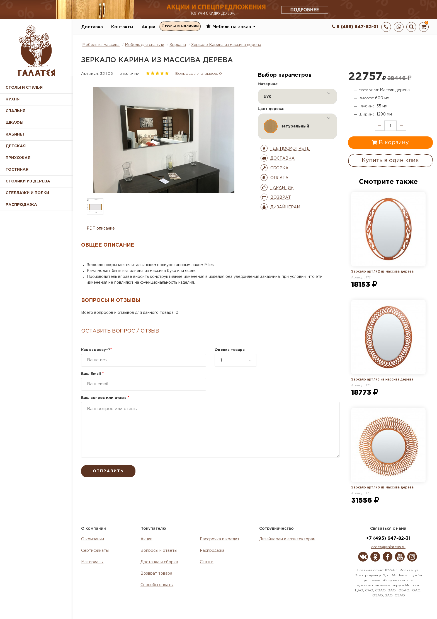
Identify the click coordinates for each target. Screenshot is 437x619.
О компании (92, 539)
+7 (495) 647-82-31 (388, 538)
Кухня (13, 99)
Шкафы (14, 122)
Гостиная (17, 169)
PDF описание (101, 228)
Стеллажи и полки (27, 193)
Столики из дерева (28, 181)
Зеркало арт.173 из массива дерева (382, 379)
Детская (16, 146)
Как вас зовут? (96, 350)
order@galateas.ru (388, 547)
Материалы (92, 562)
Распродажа (212, 550)
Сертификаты (95, 550)
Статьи (206, 562)
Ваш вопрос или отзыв (105, 398)
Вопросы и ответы (158, 550)
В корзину (390, 142)
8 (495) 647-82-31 (355, 27)
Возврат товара (156, 573)
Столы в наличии (180, 26)
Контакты (122, 27)
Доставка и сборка (159, 562)
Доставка (92, 27)
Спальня (15, 111)
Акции (148, 27)
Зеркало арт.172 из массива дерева (382, 271)
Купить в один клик (390, 160)
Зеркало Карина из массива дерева (226, 45)
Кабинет (15, 134)
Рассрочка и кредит (219, 539)
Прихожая (18, 158)
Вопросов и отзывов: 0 (198, 73)
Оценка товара (230, 349)
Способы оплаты (156, 585)
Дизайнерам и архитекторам (287, 539)
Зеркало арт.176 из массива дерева (382, 487)
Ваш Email (92, 374)
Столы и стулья (24, 87)
